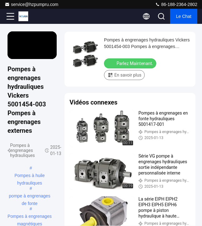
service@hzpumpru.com (31, 4)
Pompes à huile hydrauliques (29, 176)
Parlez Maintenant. (130, 63)
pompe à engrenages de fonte (29, 196)
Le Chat (183, 16)
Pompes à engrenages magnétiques (30, 217)
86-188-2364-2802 (176, 4)
